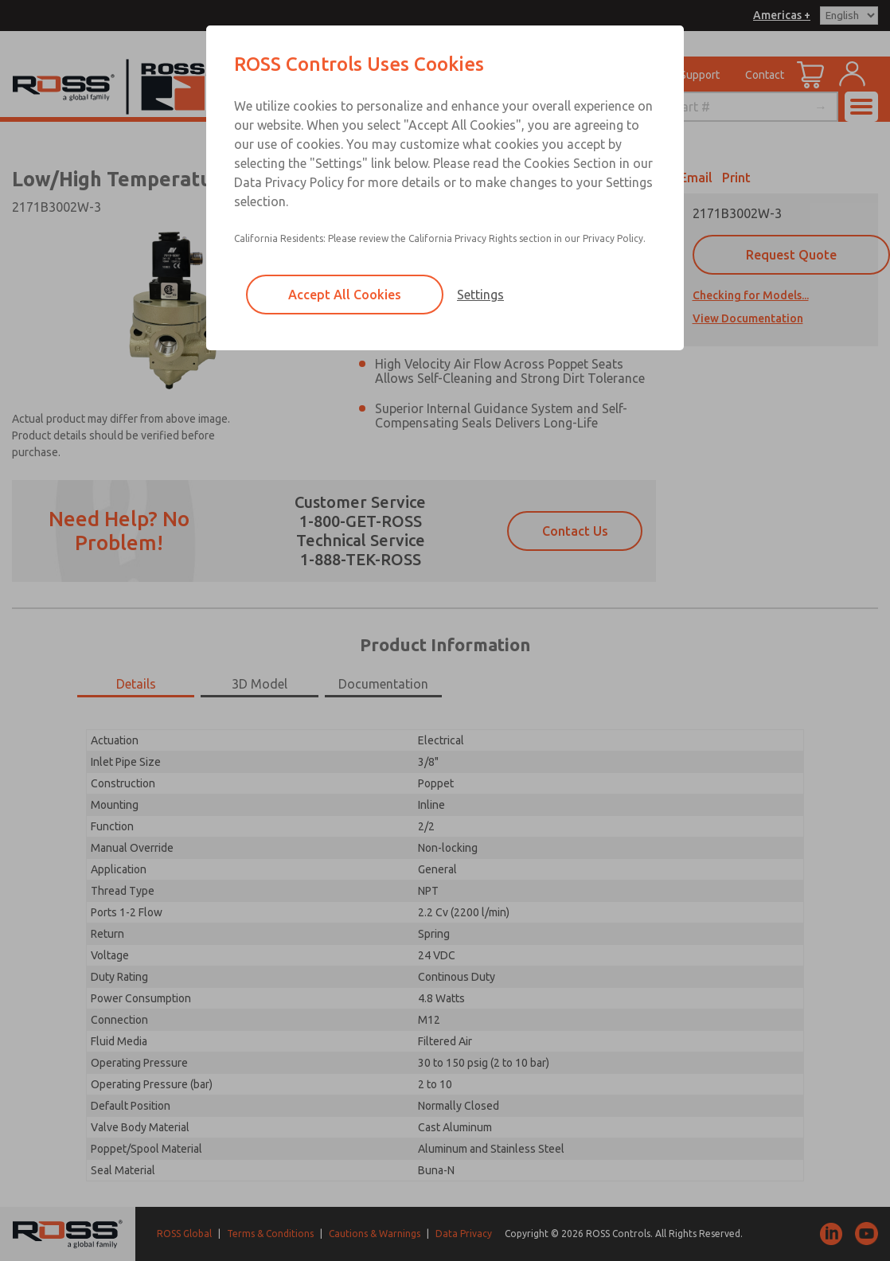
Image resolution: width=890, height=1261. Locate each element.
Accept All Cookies (344, 294)
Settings (480, 294)
